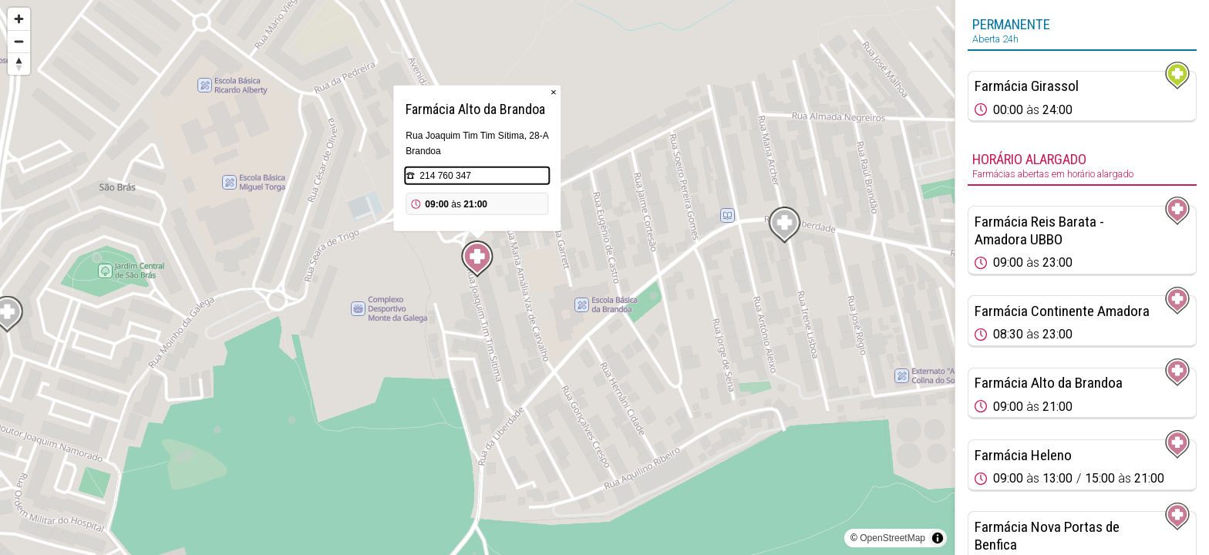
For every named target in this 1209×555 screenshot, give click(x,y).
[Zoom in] (19, 19)
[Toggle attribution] (937, 538)
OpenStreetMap (892, 538)
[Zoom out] (19, 41)
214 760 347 (445, 175)
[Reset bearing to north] (19, 63)
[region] (477, 277)
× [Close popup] (554, 92)
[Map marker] (477, 259)
